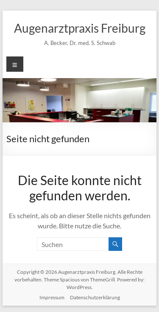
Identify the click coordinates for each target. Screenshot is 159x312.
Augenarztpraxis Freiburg (79, 28)
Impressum (51, 297)
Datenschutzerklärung (95, 297)
